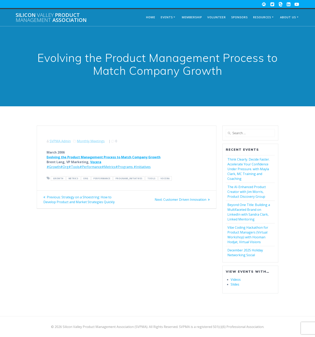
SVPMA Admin (60, 141)
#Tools (74, 167)
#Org (64, 167)
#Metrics (108, 167)
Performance (101, 178)
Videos (236, 279)
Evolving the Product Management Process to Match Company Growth (104, 157)
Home (150, 17)
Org (85, 178)
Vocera (95, 162)
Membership (192, 17)
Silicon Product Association (51, 17)
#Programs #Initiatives (133, 167)
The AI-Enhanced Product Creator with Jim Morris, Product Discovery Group (246, 192)
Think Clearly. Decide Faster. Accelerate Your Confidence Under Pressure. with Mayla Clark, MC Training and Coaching (248, 169)
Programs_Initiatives (129, 178)
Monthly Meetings (91, 141)
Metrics (73, 178)
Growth (58, 178)
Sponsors (239, 17)
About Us (288, 17)
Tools (151, 178)
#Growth (53, 167)
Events (167, 17)
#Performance (91, 167)
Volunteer (216, 17)
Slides (235, 284)
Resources (262, 17)
